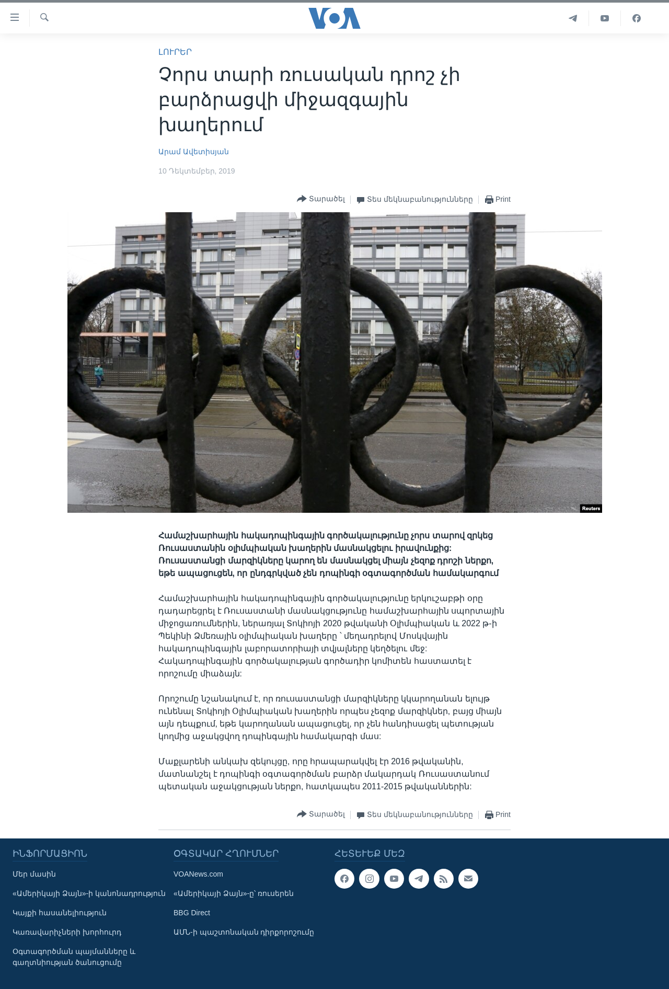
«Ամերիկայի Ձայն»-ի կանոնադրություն (89, 893)
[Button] (321, 199)
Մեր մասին (34, 874)
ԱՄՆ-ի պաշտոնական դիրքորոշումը (244, 932)
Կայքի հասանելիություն (60, 912)
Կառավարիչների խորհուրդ (67, 932)
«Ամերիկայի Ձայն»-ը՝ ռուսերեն (234, 893)
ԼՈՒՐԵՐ (175, 52)
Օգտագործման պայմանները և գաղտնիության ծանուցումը (74, 957)
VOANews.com (198, 874)
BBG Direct (192, 912)
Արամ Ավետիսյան (193, 151)
